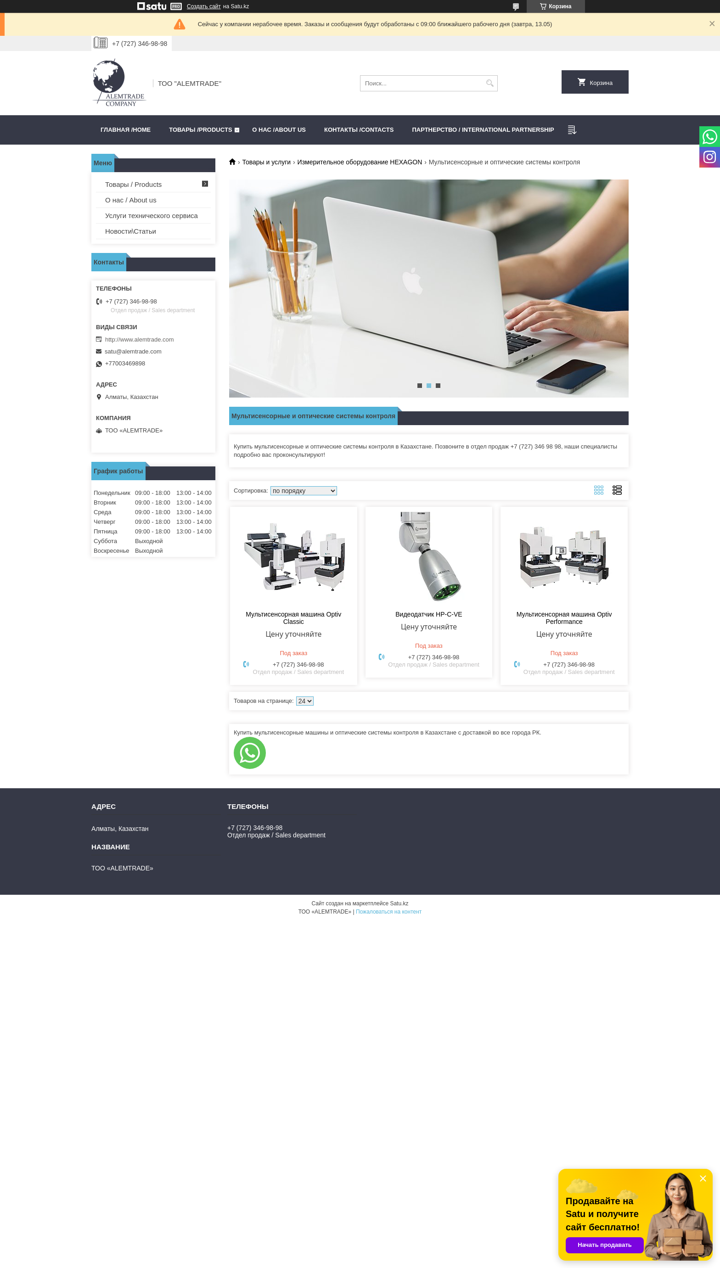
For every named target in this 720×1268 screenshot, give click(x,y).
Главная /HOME (126, 129)
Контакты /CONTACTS (359, 129)
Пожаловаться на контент (389, 912)
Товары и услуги (266, 162)
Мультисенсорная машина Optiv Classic (293, 618)
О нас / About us (131, 200)
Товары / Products (133, 184)
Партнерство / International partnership (483, 129)
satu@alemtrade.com (133, 351)
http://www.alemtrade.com (139, 339)
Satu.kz (399, 903)
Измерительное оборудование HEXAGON (360, 162)
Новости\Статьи (130, 231)
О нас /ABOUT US (279, 129)
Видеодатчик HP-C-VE (428, 614)
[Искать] (490, 83)
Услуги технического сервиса (151, 215)
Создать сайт (204, 6)
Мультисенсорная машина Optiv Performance (564, 618)
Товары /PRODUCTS (200, 129)
